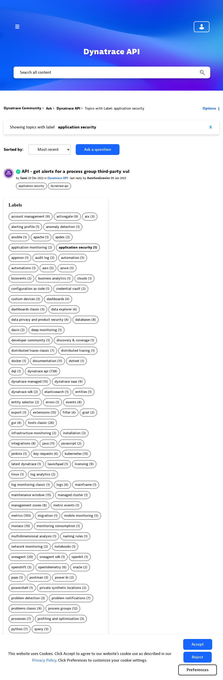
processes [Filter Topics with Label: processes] (18, 619)
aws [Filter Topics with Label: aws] (45, 268)
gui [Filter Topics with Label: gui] (13, 423)
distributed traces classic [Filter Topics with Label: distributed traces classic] (30, 350)
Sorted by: (13, 149)
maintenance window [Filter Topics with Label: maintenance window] (28, 495)
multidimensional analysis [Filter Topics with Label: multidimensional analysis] (31, 536)
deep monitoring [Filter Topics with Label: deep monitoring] (44, 330)
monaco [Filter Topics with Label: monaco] (17, 526)
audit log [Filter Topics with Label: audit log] (42, 258)
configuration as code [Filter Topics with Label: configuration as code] (28, 289)
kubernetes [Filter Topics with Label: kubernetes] (73, 454)
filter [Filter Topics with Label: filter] (67, 412)
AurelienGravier (99, 178)
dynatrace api (59, 186)
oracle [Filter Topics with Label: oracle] (77, 567)
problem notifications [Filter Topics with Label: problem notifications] (68, 598)
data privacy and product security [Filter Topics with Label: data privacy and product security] (37, 320)
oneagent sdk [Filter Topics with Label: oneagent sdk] (50, 557)
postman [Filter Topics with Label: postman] (36, 577)
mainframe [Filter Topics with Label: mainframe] (83, 485)
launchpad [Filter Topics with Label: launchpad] (55, 464)
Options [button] (209, 108)
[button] (197, 644)
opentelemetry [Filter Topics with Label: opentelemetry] (49, 567)
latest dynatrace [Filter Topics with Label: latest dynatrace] (23, 464)
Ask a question (97, 149)
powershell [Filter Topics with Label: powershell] (19, 588)
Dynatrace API (68, 108)
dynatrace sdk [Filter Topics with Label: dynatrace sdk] (22, 392)
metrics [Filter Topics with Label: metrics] (17, 515)
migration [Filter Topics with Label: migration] (45, 515)
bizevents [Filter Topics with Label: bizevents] (18, 278)
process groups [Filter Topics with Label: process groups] (59, 608)
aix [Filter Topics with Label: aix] (87, 216)
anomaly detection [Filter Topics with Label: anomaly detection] (60, 227)
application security (31, 186)
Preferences (197, 669)
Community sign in (201, 26)
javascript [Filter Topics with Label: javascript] (68, 443)
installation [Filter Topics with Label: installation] (72, 433)
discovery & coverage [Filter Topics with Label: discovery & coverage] (73, 340)
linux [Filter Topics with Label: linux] (15, 474)
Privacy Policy (44, 660)
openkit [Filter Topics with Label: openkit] (77, 557)
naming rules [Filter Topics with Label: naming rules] (73, 536)
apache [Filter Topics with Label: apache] (38, 237)
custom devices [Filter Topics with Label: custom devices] (23, 299)
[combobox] (111, 72)
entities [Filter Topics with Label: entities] (81, 392)
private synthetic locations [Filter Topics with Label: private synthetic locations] (60, 588)
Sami (24, 178)
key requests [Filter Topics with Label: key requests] (43, 454)
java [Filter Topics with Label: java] (45, 443)
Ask (49, 108)
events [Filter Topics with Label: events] (71, 402)
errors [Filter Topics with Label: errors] (50, 402)
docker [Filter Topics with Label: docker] (16, 361)
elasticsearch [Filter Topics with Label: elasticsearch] (54, 392)
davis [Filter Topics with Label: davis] (15, 330)
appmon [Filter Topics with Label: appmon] (17, 258)
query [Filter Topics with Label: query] (38, 629)
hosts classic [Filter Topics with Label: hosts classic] (37, 423)
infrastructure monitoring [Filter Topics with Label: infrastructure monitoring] (31, 433)
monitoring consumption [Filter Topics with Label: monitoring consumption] (56, 526)
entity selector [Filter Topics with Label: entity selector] (22, 402)
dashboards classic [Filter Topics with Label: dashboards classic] (25, 309)
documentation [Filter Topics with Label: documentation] (44, 361)
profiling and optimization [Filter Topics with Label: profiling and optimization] (58, 619)
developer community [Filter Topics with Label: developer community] (28, 340)
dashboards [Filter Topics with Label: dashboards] (55, 299)
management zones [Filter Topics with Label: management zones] (26, 505)
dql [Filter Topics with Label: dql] (13, 371)
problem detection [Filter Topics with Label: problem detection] (25, 598)
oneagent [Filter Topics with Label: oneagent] (18, 557)
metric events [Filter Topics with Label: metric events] (63, 505)
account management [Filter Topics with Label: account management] (28, 216)
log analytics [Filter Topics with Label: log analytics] (40, 474)
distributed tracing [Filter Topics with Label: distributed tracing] (75, 350)
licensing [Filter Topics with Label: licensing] (81, 464)
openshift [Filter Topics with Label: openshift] (18, 567)
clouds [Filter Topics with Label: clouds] (82, 278)
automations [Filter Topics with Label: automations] (21, 268)
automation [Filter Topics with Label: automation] (70, 258)
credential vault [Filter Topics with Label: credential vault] (68, 289)
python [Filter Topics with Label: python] (17, 629)
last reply (76, 178)
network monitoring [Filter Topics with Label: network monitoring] (27, 546)
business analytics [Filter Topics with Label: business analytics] (52, 278)
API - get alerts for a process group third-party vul (75, 171)
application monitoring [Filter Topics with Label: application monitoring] (29, 247)
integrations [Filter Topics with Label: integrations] (20, 443)
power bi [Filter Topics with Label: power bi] (62, 577)
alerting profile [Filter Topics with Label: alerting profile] (23, 227)
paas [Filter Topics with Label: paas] (14, 577)
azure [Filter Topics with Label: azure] (64, 268)
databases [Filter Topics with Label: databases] (82, 320)
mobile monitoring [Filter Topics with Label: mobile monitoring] (78, 515)
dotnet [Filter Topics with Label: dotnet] (74, 361)
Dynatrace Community (22, 108)
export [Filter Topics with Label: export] (16, 412)
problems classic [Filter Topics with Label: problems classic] (23, 608)
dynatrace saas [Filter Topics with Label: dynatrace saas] (66, 381)
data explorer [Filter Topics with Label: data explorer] (61, 309)
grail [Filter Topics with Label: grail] (85, 412)
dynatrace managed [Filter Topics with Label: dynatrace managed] (26, 381)
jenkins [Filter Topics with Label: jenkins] (16, 454)
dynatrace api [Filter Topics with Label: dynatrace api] (38, 371)
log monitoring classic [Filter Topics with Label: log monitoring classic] (28, 485)
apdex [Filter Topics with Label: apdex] (60, 237)
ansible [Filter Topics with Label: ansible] (16, 237)
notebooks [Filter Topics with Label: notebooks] (63, 546)
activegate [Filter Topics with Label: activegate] (65, 216)
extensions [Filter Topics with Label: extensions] (41, 412)
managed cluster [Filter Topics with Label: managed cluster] (70, 495)
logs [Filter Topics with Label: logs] (60, 485)
